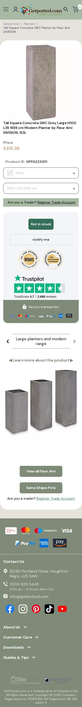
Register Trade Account (56, 202)
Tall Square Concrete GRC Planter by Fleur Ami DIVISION (36, 30)
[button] (7, 341)
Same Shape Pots (41, 487)
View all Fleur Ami (40, 471)
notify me (41, 239)
